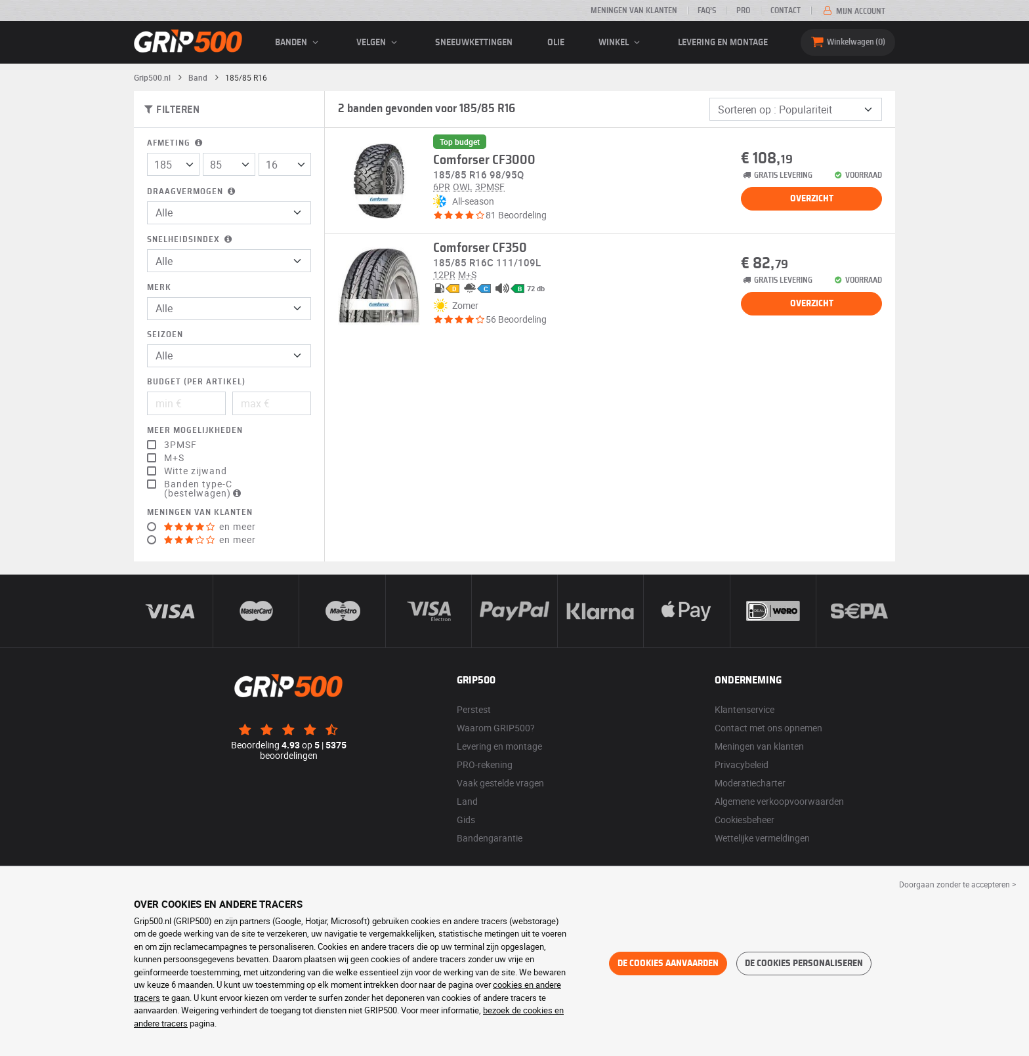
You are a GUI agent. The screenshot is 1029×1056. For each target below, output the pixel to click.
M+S (174, 457)
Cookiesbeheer (744, 819)
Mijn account (853, 11)
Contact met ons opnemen (768, 727)
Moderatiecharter (750, 783)
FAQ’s (707, 10)
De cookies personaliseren (804, 963)
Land (467, 801)
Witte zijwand (195, 471)
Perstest (474, 709)
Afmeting (176, 143)
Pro (743, 10)
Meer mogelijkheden (195, 430)
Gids (466, 819)
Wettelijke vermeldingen (762, 838)
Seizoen (165, 335)
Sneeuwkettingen (474, 42)
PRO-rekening (485, 764)
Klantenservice (744, 709)
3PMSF (180, 444)
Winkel (621, 42)
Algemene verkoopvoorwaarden (779, 801)
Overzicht (811, 198)
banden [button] (298, 42)
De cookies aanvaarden (668, 963)
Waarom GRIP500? (496, 727)
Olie (555, 42)
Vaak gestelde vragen (500, 783)
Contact (785, 10)
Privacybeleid (741, 764)
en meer (210, 526)
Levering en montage (723, 42)
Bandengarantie (489, 838)
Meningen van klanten (634, 10)
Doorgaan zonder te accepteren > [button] (957, 884)
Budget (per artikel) (196, 382)
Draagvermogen (192, 192)
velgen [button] (378, 42)
